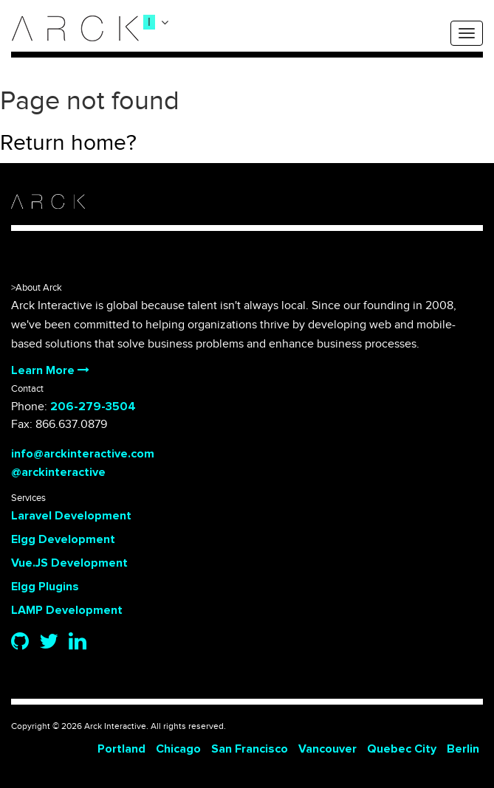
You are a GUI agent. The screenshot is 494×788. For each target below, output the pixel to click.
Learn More (50, 370)
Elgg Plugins (45, 586)
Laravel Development (71, 516)
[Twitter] (48, 642)
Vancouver (327, 749)
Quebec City (401, 749)
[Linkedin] (77, 642)
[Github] (20, 642)
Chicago (178, 749)
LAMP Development (67, 610)
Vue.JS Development (69, 563)
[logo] (75, 28)
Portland (121, 749)
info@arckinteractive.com (82, 454)
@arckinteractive (58, 472)
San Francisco (249, 749)
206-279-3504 (93, 406)
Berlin (463, 749)
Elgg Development (63, 539)
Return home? (68, 143)
